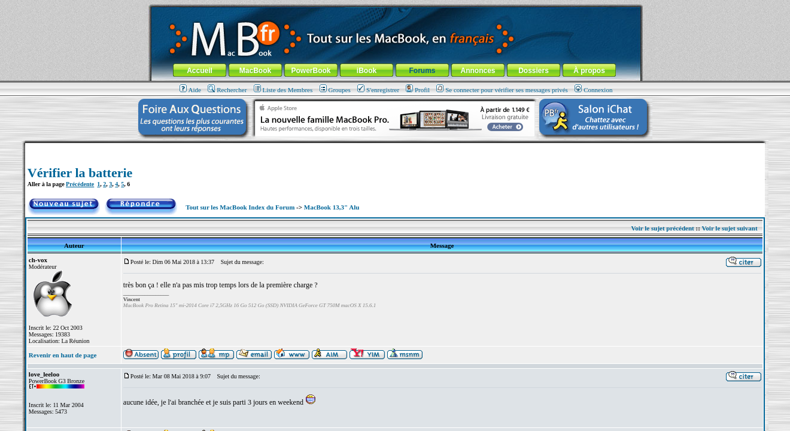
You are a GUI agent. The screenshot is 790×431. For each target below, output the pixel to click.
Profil (418, 89)
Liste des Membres (283, 89)
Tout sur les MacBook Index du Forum (240, 207)
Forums (422, 70)
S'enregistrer (378, 89)
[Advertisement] (395, 147)
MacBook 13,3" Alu (332, 207)
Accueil (199, 70)
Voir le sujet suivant (729, 228)
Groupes (335, 89)
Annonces (477, 70)
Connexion (593, 89)
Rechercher (227, 89)
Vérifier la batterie (80, 172)
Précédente (80, 184)
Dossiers (533, 70)
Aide (190, 89)
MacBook (255, 70)
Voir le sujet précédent (662, 228)
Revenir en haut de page (62, 355)
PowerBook (310, 70)
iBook (366, 70)
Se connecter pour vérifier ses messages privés (502, 89)
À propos (589, 70)
